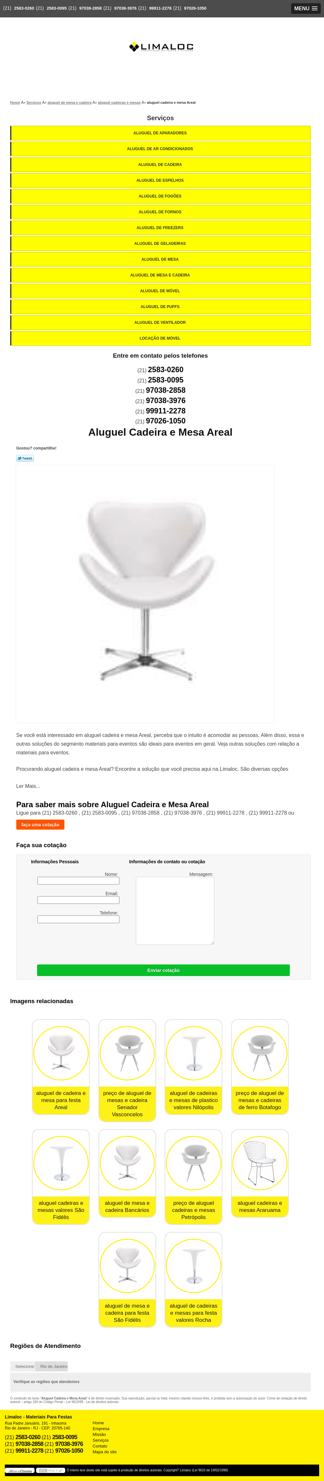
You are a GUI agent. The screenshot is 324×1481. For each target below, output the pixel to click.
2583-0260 (24, 8)
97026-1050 (195, 8)
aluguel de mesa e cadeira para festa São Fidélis (127, 1313)
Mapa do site (104, 1451)
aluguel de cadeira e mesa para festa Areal (61, 1100)
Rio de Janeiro (53, 1366)
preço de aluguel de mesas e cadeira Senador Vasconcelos (127, 1104)
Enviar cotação (163, 970)
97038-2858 (90, 8)
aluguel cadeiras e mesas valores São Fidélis (61, 1210)
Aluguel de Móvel (160, 291)
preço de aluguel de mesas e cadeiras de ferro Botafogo (260, 1100)
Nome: (78, 878)
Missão (99, 1434)
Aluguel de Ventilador (160, 322)
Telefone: (78, 916)
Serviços (160, 117)
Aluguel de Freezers (160, 228)
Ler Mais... (28, 786)
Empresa (101, 1428)
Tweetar (25, 458)
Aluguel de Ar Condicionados (160, 149)
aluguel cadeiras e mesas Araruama (260, 1206)
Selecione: (25, 1366)
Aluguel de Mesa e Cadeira (160, 275)
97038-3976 (125, 8)
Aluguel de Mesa (160, 259)
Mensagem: (175, 908)
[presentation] (115, 942)
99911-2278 (160, 8)
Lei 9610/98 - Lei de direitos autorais (92, 1402)
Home (98, 1422)
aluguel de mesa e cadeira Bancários (127, 1206)
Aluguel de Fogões (161, 196)
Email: (78, 897)
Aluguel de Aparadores (160, 133)
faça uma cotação (40, 824)
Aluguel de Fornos (161, 212)
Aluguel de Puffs (161, 307)
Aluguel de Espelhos (161, 180)
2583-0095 (57, 8)
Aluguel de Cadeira (160, 164)
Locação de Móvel (161, 338)
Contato (100, 1446)
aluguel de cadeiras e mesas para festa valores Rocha (193, 1313)
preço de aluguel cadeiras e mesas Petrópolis (193, 1210)
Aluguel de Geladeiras (160, 243)
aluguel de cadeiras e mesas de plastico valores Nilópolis (193, 1100)
